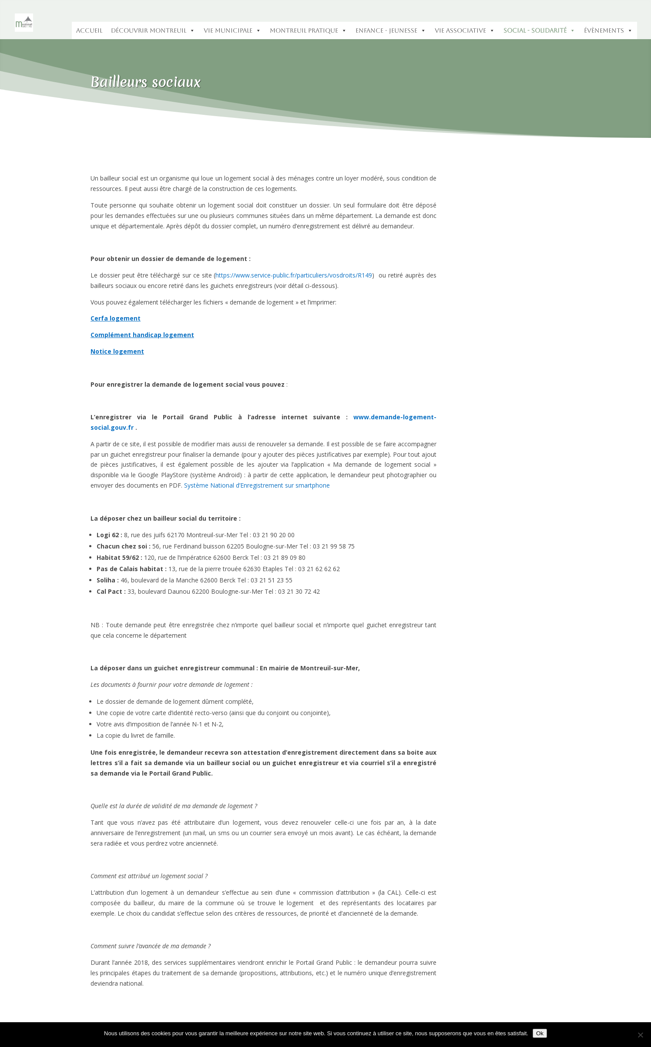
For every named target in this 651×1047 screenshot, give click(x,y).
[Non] (640, 1034)
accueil (89, 30)
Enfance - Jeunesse (391, 30)
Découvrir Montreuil (153, 30)
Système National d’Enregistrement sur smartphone (257, 485)
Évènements (608, 30)
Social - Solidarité (539, 30)
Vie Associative (465, 30)
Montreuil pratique (308, 30)
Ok (540, 1033)
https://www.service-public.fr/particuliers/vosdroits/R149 (293, 275)
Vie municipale (232, 30)
